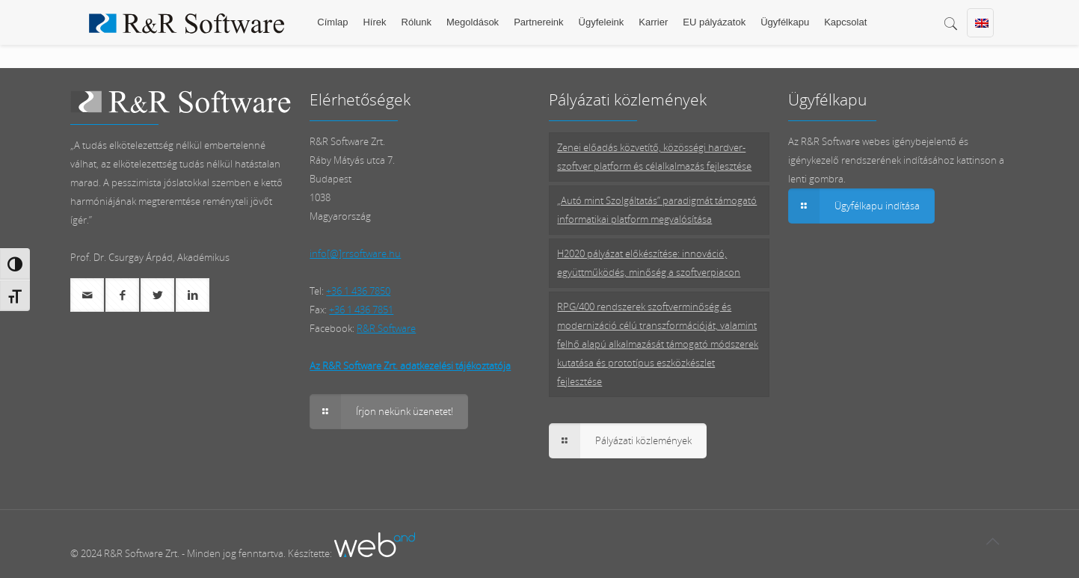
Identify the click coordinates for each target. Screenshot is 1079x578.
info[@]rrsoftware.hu (355, 253)
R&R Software (386, 328)
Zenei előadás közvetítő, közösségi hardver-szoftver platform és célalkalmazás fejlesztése (654, 157)
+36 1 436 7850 (358, 291)
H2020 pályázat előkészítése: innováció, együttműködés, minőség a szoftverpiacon (648, 263)
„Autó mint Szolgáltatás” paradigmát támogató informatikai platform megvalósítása (657, 210)
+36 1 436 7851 (361, 309)
